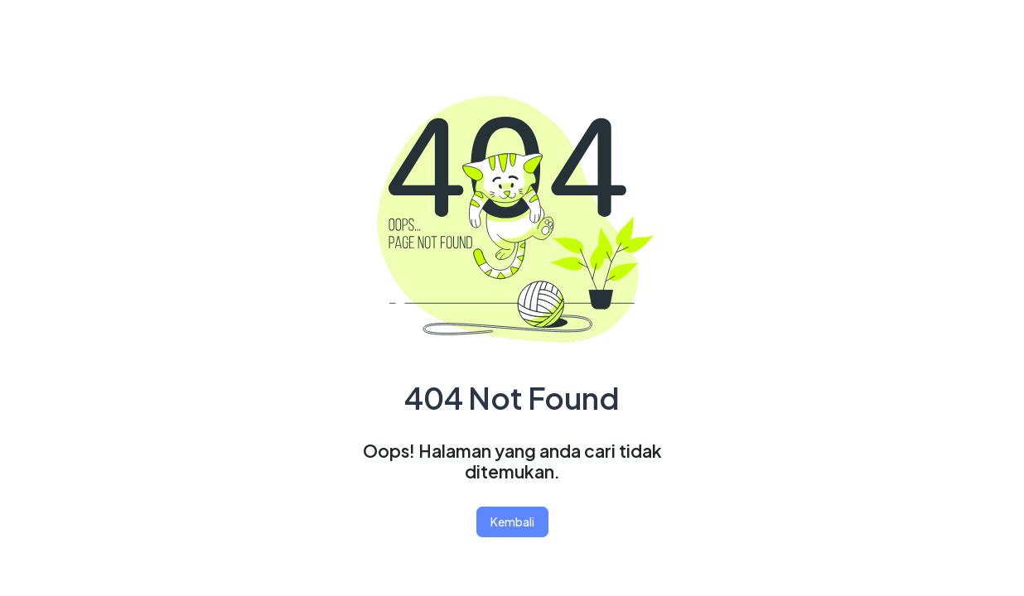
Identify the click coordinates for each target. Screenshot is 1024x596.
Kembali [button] (512, 521)
